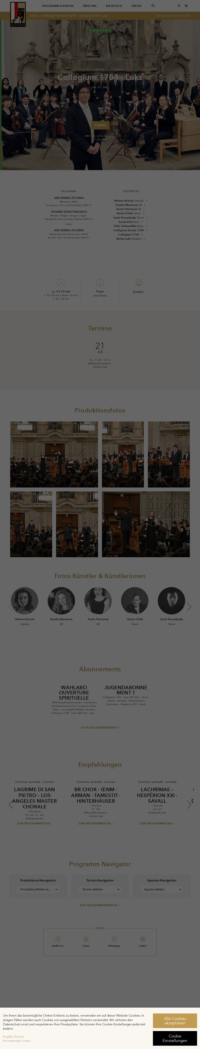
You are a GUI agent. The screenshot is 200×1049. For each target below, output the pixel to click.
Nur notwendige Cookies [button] (16, 1040)
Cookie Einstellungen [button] (175, 1038)
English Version (13, 1036)
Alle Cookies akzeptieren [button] (175, 1020)
